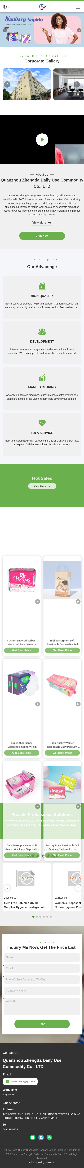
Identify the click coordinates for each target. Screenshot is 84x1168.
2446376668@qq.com (20, 1081)
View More (42, 223)
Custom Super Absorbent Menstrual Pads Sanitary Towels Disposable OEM (21, 804)
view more (42, 493)
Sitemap (50, 1162)
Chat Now (42, 235)
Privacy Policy (36, 1162)
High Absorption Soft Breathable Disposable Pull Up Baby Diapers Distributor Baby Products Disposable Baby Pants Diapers (62, 804)
